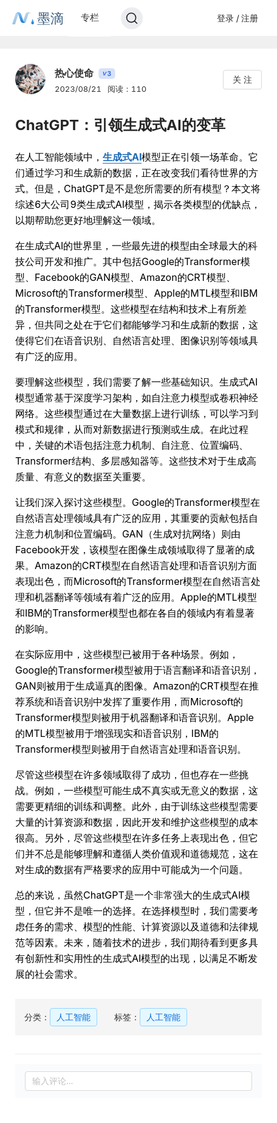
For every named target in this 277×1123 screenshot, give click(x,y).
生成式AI (122, 157)
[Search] (132, 18)
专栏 (90, 17)
